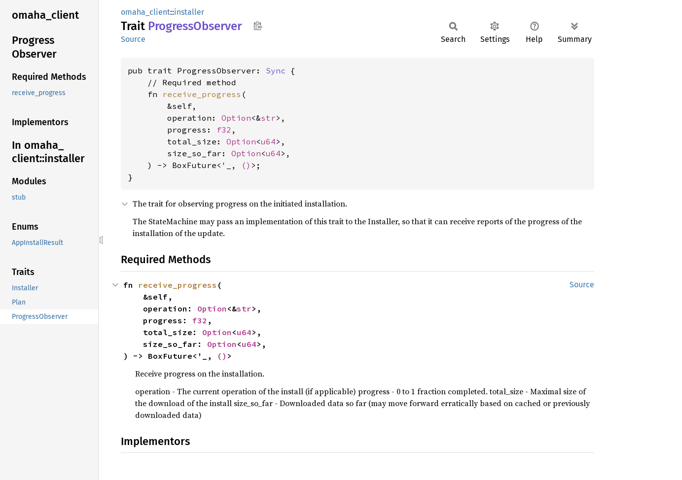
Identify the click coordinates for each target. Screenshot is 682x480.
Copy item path (258, 25)
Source (133, 39)
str (268, 118)
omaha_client (145, 12)
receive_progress (201, 94)
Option (236, 118)
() (246, 165)
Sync (276, 70)
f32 (223, 130)
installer (189, 12)
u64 (268, 141)
